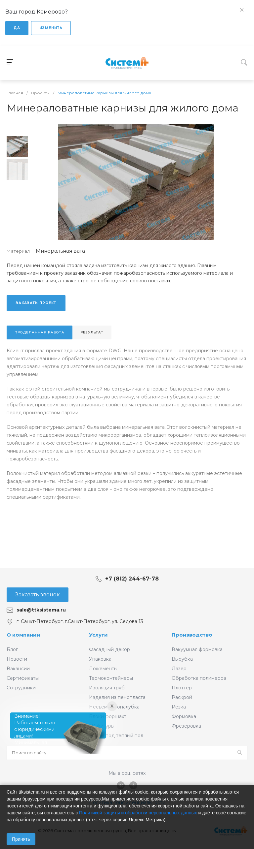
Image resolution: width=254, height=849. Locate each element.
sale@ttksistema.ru (41, 610)
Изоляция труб (107, 688)
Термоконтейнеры (111, 678)
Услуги (98, 635)
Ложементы (103, 669)
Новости (17, 659)
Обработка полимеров (199, 678)
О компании (23, 635)
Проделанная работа (39, 332)
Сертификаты (23, 678)
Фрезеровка (186, 726)
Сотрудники (21, 688)
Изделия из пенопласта (117, 697)
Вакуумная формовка (197, 649)
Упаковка (100, 659)
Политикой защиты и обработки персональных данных (138, 812)
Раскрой (182, 697)
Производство (192, 635)
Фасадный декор (109, 649)
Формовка (184, 716)
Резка (179, 707)
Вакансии (18, 669)
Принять (21, 839)
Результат (92, 332)
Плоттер (182, 688)
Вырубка (182, 659)
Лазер (179, 669)
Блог (12, 649)
